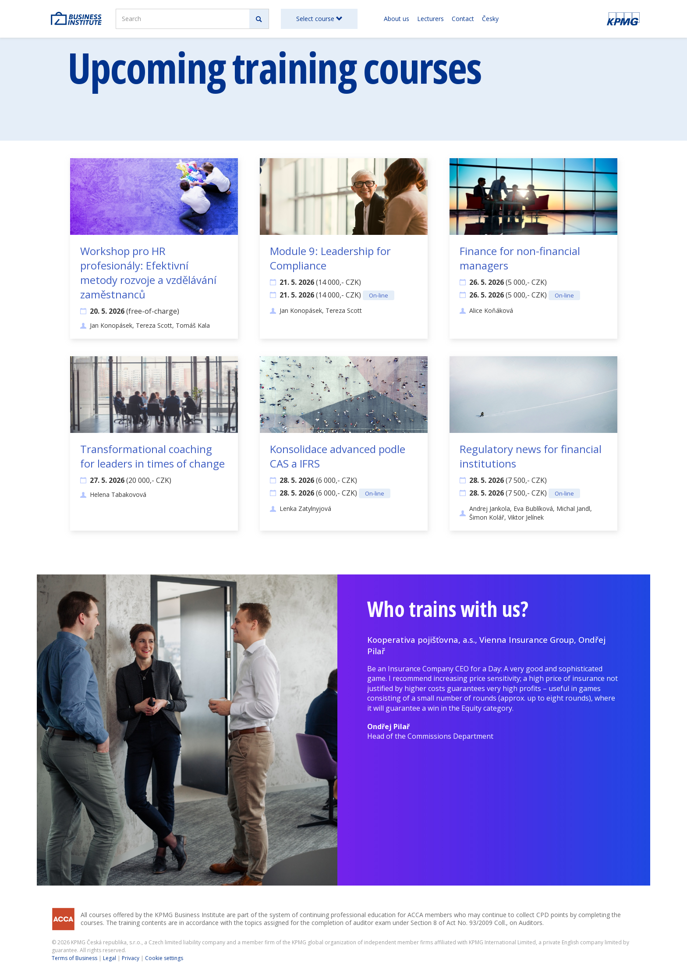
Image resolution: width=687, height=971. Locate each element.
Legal (109, 958)
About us (396, 18)
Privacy (130, 958)
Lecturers (430, 18)
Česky (490, 18)
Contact (463, 18)
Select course (319, 18)
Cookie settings (164, 958)
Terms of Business (74, 958)
